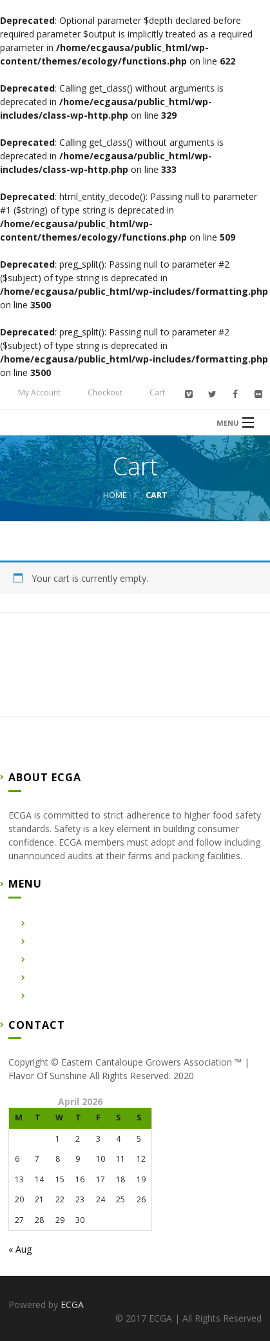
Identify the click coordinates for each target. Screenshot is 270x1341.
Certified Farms (60, 959)
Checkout (105, 392)
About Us (47, 941)
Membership (54, 995)
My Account (39, 392)
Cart (157, 392)
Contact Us (51, 977)
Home (115, 495)
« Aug (20, 1249)
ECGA (72, 1304)
